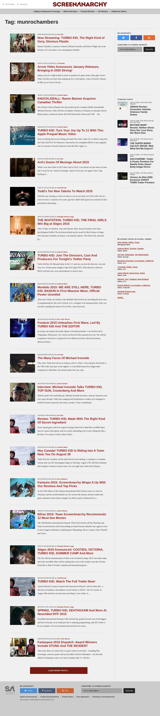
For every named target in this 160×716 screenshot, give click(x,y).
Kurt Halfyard (62, 479)
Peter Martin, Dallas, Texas (129, 242)
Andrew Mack (62, 95)
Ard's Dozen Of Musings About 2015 (63, 162)
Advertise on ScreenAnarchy (103, 697)
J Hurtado (61, 63)
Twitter (28, 690)
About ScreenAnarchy (28, 697)
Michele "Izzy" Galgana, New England (133, 279)
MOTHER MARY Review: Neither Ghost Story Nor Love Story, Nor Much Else (142, 129)
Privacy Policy (67, 697)
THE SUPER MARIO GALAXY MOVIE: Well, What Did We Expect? (142, 146)
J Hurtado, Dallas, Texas (128, 267)
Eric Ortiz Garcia (63, 319)
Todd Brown (61, 188)
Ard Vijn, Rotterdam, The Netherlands (133, 255)
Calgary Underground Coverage (47, 11)
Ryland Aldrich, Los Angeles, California (134, 285)
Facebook (47, 690)
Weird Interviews (70, 11)
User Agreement (82, 697)
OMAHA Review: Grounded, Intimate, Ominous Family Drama (140, 110)
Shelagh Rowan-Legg (65, 217)
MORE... (121, 298)
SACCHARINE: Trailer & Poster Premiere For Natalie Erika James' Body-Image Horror (142, 163)
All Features (103, 11)
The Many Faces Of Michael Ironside (63, 358)
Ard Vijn (60, 34)
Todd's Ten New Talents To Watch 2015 (65, 191)
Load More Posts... (58, 671)
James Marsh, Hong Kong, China (131, 273)
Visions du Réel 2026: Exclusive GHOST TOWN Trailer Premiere (142, 180)
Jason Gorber (62, 383)
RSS (65, 690)
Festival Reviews (88, 11)
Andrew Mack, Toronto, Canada (131, 249)
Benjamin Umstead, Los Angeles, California (136, 261)
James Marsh (62, 511)
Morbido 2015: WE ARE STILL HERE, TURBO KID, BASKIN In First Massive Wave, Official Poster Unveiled (69, 291)
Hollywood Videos (118, 11)
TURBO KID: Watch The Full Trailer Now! (66, 581)
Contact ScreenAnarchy (49, 697)
